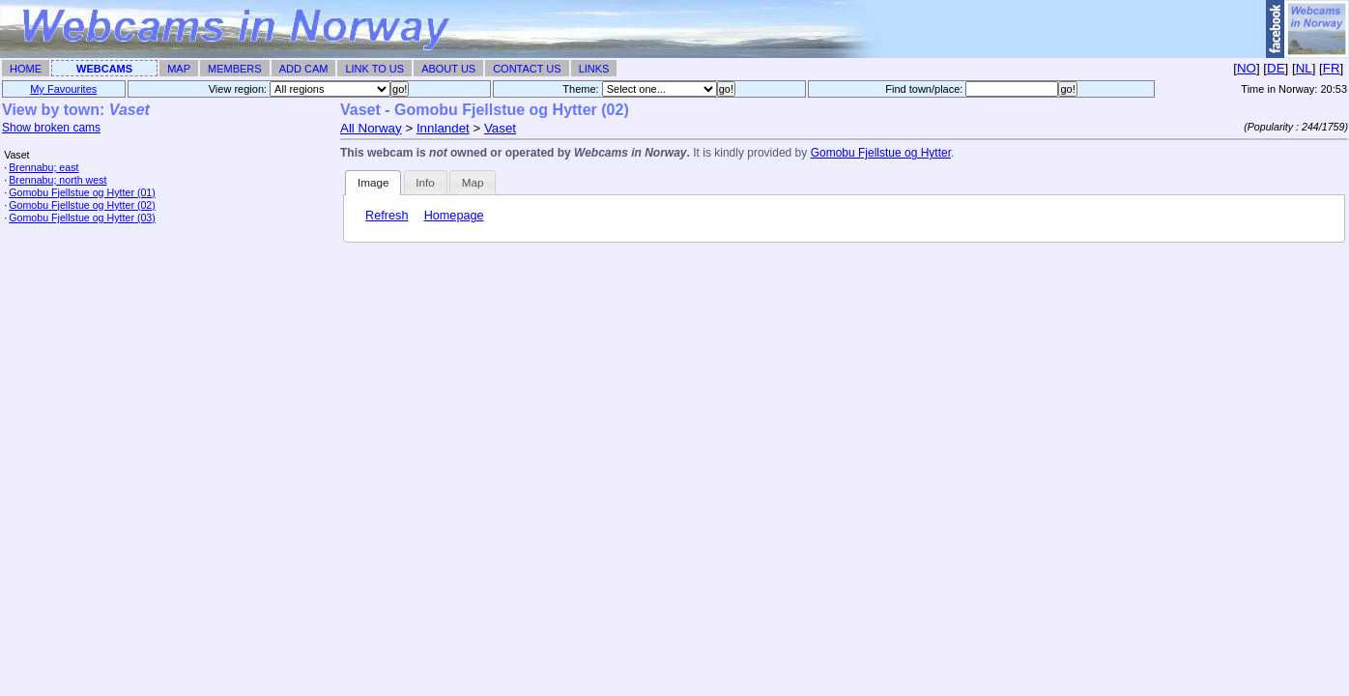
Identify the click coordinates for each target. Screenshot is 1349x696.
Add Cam (304, 68)
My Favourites (63, 89)
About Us (448, 68)
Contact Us (527, 68)
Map (178, 68)
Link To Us (374, 68)
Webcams (104, 68)
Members (235, 68)
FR (1331, 68)
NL (1304, 68)
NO (1246, 68)
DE (1276, 68)
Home (26, 68)
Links (594, 68)
